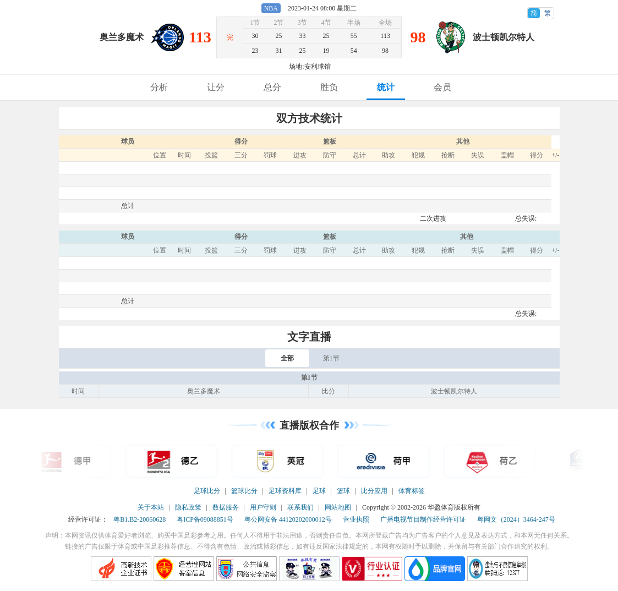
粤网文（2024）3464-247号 (516, 519)
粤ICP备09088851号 (205, 519)
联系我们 (300, 507)
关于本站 (151, 507)
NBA (271, 8)
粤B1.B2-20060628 (139, 519)
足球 (319, 491)
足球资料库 (285, 491)
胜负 (329, 87)
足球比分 (207, 491)
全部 (287, 358)
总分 (272, 87)
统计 (386, 87)
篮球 (343, 491)
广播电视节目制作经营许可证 (423, 519)
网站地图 (338, 507)
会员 (442, 87)
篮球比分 (244, 491)
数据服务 (225, 507)
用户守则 (263, 507)
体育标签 (411, 491)
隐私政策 (188, 507)
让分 (216, 87)
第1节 (331, 358)
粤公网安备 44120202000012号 (288, 519)
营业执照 (356, 519)
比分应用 (374, 491)
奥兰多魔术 (122, 37)
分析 (159, 87)
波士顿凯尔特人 (503, 37)
